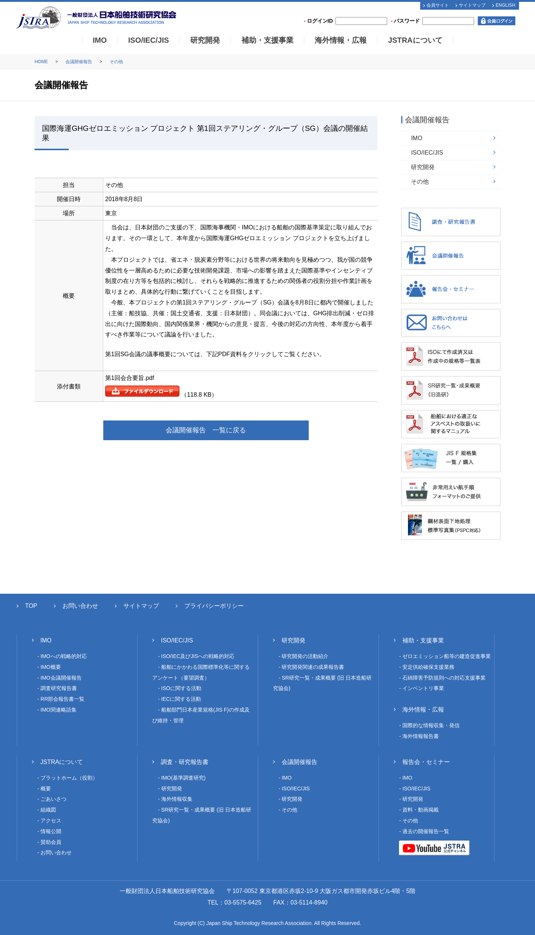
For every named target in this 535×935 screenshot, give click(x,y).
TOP (31, 606)
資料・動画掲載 (420, 810)
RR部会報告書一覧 (62, 699)
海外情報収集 (176, 799)
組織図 (48, 810)
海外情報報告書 (420, 736)
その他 (116, 61)
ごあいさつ (53, 799)
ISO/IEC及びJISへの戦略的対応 (198, 656)
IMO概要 (50, 667)
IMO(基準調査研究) (183, 778)
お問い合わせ (80, 606)
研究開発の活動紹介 (305, 656)
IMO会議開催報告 (60, 678)
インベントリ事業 (423, 688)
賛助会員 (50, 842)
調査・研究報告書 (184, 762)
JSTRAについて (415, 40)
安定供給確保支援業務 (428, 667)
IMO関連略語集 (58, 710)
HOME (41, 61)
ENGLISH (505, 5)
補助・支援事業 (267, 40)
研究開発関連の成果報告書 (313, 667)
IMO (100, 40)
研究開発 (205, 40)
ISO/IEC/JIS (148, 40)
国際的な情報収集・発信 (431, 725)
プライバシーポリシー (214, 606)
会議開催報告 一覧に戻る (206, 430)
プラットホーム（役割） (69, 778)
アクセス (50, 820)
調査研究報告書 (58, 688)
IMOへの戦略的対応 (63, 656)
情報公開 (50, 831)
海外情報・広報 (341, 40)
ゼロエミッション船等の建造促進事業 (446, 656)
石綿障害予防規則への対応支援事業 (444, 678)
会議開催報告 (78, 61)
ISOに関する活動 (181, 688)
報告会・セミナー (426, 762)
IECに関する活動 (181, 699)
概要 (45, 788)
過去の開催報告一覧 (425, 831)
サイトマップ (472, 5)
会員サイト (438, 5)
